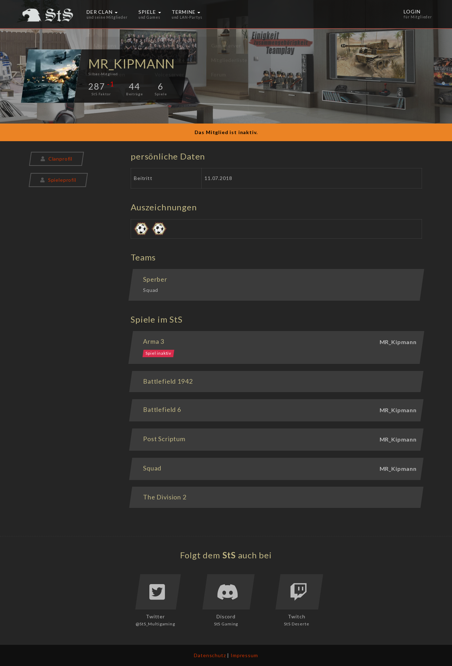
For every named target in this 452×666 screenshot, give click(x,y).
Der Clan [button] (107, 14)
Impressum (244, 655)
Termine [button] (187, 14)
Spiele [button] (149, 14)
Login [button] (418, 14)
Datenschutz (210, 655)
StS (229, 555)
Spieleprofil (58, 180)
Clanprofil (56, 159)
